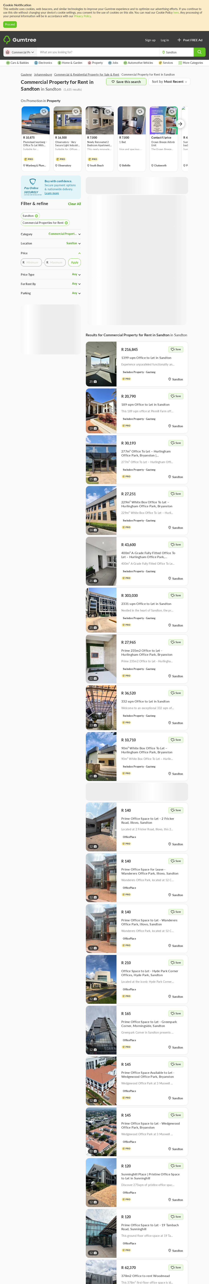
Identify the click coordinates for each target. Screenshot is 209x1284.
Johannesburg (43, 74)
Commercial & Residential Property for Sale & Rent (86, 74)
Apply (74, 262)
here (176, 12)
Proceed (10, 24)
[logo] (20, 43)
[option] (36, 139)
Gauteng (26, 74)
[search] (200, 52)
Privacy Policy (82, 16)
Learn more (52, 193)
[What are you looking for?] (98, 52)
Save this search (126, 82)
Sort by (158, 81)
